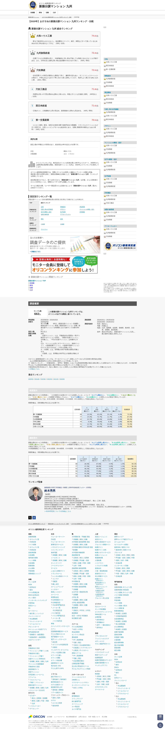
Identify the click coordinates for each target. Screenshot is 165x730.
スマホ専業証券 (33, 592)
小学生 (88, 610)
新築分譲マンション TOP (37, 281)
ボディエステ (99, 641)
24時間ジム (76, 680)
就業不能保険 (119, 632)
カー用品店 (76, 706)
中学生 (82, 610)
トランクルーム (56, 573)
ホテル (53, 700)
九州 (31, 290)
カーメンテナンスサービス (60, 626)
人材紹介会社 (99, 591)
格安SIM (119, 550)
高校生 (75, 610)
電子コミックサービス (59, 639)
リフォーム (32, 677)
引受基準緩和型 (121, 616)
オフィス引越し (56, 655)
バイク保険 (32, 544)
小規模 (43, 224)
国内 (54, 698)
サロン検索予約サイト (103, 644)
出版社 (55, 647)
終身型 (118, 613)
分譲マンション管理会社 (36, 659)
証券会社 (33, 587)
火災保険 (31, 555)
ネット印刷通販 (100, 609)
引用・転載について (94, 716)
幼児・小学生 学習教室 (80, 616)
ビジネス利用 (57, 703)
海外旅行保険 (33, 558)
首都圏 (32, 283)
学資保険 (31, 571)
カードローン (33, 611)
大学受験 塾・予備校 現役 (81, 537)
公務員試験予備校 (78, 663)
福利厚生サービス (57, 663)
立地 (42, 207)
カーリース (55, 594)
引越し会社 (55, 584)
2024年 (37, 379)
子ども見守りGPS (57, 668)
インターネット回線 (121, 565)
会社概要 (49, 716)
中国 (132, 558)
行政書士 (76, 648)
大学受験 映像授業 (78, 552)
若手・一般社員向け (104, 625)
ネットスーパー (56, 563)
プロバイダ (118, 552)
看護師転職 (99, 558)
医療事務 (80, 640)
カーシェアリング (57, 587)
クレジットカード (34, 616)
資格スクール (76, 653)
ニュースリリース (59, 716)
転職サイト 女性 (100, 550)
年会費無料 (34, 619)
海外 (58, 698)
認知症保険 (118, 634)
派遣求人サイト (100, 573)
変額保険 (117, 648)
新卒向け (100, 627)
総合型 (55, 642)
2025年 (30, 379)
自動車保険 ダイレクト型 (123, 587)
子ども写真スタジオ (58, 634)
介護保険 (117, 640)
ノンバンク (40, 613)
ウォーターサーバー (58, 537)
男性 (42, 219)
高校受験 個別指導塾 (79, 568)
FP (74, 640)
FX (29, 608)
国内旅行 (56, 679)
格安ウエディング (101, 655)
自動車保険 (32, 537)
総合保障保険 (119, 642)
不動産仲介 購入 (34, 653)
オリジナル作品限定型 (60, 644)
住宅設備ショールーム (36, 674)
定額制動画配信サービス (59, 631)
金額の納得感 (45, 214)
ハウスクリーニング (58, 547)
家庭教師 (75, 613)
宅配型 (55, 581)
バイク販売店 (55, 613)
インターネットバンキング (37, 600)
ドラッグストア (77, 699)
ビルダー (33, 695)
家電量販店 (76, 696)
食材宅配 (54, 552)
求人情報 (104, 716)
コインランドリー (57, 550)
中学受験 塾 (76, 581)
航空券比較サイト (57, 682)
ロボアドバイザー (34, 640)
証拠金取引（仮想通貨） (38, 637)
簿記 (79, 642)
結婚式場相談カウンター (103, 660)
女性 (61, 219)
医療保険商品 (119, 611)
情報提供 (63, 207)
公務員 (75, 650)
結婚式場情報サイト (102, 663)
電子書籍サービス (57, 637)
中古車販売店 (55, 602)
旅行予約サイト (56, 677)
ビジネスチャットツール (103, 612)
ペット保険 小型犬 (120, 606)
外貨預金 (31, 603)
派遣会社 (98, 568)
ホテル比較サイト (57, 685)
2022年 (49, 379)
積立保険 (117, 650)
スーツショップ (77, 704)
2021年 (55, 379)
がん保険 (31, 568)
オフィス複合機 (56, 660)
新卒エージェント (101, 587)
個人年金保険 (119, 645)
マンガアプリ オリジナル (60, 650)
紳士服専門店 (76, 701)
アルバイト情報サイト (103, 544)
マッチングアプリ (101, 665)
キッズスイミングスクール (80, 685)
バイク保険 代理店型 (121, 595)
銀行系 (32, 613)
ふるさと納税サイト (58, 571)
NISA (30, 584)
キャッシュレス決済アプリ (37, 629)
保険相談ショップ (34, 573)
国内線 (55, 690)
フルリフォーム (35, 680)
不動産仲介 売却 (34, 648)
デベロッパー (34, 709)
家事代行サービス (57, 544)
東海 (31, 285)
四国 (117, 560)
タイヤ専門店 (76, 709)
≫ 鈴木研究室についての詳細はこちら (57, 511)
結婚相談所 (99, 657)
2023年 (43, 379)
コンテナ (56, 579)
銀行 (31, 590)
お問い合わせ (83, 716)
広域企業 (119, 563)
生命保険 (31, 563)
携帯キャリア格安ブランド (123, 539)
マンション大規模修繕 (36, 664)
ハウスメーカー (35, 706)
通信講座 (75, 637)
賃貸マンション (33, 672)
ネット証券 (32, 582)
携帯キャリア (119, 537)
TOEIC (75, 645)
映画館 (97, 674)
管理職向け (100, 622)
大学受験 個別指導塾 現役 (81, 542)
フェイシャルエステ (102, 638)
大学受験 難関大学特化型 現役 (82, 547)
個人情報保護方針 (71, 716)
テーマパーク (99, 689)
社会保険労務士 (85, 645)
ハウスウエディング (102, 652)
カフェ (53, 629)
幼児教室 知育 (77, 618)
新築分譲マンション (35, 685)
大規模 (62, 224)
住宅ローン (32, 606)
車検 (52, 623)
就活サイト (99, 539)
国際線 (61, 690)
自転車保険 (32, 552)
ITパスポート (84, 650)
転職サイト (99, 547)
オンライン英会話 (78, 634)
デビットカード (33, 627)
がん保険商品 (119, 627)
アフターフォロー (65, 214)
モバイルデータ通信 (121, 544)
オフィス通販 (55, 658)
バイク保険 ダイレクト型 (123, 592)
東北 (33, 698)
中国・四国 (45, 701)
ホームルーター (119, 542)
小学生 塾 (75, 597)
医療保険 (31, 565)
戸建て (41, 651)
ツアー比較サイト (57, 692)
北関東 (38, 698)
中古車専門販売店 (59, 605)
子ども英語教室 (77, 627)
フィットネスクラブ (79, 677)
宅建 (74, 642)
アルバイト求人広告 (102, 598)
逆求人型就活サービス (103, 542)
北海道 (75, 558)
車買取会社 (55, 597)
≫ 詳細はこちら (34, 369)
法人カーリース (100, 606)
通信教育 (75, 608)
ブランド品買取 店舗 (58, 652)
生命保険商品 (119, 619)
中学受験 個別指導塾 (79, 587)
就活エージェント (101, 537)
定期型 (124, 613)
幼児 (74, 629)
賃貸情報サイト (33, 669)
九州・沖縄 (77, 565)
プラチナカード (123, 693)
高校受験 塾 (76, 555)
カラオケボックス (101, 687)
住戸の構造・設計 (46, 212)
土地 (46, 651)
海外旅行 (63, 679)
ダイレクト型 (34, 539)
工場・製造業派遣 (101, 571)
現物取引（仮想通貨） (37, 634)
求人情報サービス (101, 576)
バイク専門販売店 (59, 616)
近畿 (31, 288)
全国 (107, 684)
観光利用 (56, 706)
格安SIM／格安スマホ (121, 547)
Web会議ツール (100, 614)
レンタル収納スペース (60, 576)
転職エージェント (101, 555)
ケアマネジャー (86, 648)
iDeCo (116, 667)
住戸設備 (63, 212)
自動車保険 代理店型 (121, 590)
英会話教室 (76, 632)
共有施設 (82, 212)
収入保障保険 (120, 624)
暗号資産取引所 (33, 632)
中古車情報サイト (57, 600)
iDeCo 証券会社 (33, 595)
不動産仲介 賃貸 (34, 666)
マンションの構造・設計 (87, 209)
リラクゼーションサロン (80, 682)
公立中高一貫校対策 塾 (80, 592)
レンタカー (55, 589)
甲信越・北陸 (84, 560)
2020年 (62, 379)
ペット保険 (32, 560)
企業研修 (98, 617)
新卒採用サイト (100, 583)
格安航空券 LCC (56, 687)
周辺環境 (82, 207)
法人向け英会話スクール (80, 666)
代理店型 (33, 542)
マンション (34, 651)
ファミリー (44, 229)
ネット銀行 (32, 598)
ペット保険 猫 (119, 608)
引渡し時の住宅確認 (47, 209)
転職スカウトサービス (103, 552)
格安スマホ (127, 550)
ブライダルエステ (101, 636)
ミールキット (55, 558)
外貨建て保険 (119, 637)
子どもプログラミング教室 (81, 669)
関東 (109, 676)
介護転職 (98, 560)
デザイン (63, 209)
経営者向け (100, 620)
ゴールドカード (35, 624)
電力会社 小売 (56, 666)
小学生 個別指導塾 (78, 602)
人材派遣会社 (99, 595)
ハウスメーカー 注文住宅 (36, 690)
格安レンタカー (56, 592)
